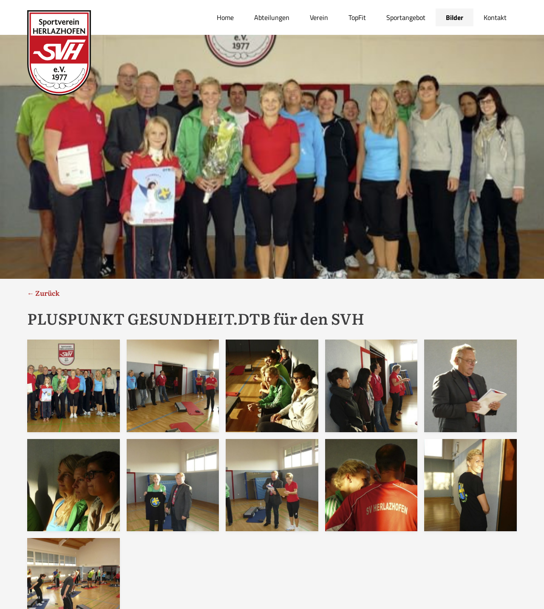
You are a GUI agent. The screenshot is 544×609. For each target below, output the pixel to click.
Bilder (454, 17)
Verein (319, 17)
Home (225, 17)
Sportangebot (405, 17)
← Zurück (43, 293)
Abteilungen (271, 17)
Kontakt (495, 17)
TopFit (357, 17)
